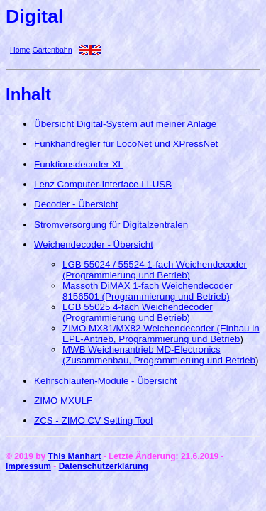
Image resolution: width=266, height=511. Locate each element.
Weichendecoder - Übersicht (93, 244)
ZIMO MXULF (63, 400)
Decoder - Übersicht (76, 204)
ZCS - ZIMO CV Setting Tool (93, 420)
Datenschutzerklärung (103, 466)
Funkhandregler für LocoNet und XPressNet (126, 143)
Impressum (28, 466)
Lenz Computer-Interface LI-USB (103, 184)
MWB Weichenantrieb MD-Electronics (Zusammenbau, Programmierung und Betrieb (158, 355)
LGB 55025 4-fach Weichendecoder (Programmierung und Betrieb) (137, 312)
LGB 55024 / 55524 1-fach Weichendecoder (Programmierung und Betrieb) (154, 269)
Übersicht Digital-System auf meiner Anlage (125, 124)
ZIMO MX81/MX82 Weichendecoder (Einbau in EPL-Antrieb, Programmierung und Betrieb (161, 333)
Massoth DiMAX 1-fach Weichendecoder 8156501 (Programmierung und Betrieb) (147, 291)
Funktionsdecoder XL (78, 164)
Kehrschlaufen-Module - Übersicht (105, 380)
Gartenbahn (52, 49)
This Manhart (74, 456)
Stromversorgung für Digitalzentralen (111, 224)
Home (20, 49)
